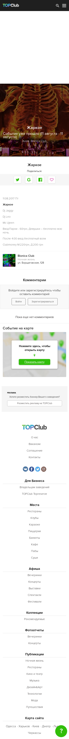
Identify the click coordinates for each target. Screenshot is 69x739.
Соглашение (35, 450)
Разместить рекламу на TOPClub (34, 403)
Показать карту (34, 362)
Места (34, 505)
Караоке (34, 524)
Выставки (34, 588)
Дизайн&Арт (35, 687)
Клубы (34, 517)
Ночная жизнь (26, 259)
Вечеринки (35, 575)
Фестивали (34, 601)
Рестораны (34, 511)
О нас (34, 437)
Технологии (34, 693)
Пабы (34, 551)
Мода (34, 700)
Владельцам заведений (34, 487)
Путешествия (34, 707)
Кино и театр (34, 673)
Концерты (34, 581)
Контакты (34, 457)
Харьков (24, 726)
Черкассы (34, 733)
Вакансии (34, 444)
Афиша (34, 569)
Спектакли (34, 595)
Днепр (46, 726)
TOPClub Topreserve (34, 493)
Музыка (34, 680)
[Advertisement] (34, 47)
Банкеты (34, 537)
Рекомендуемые (34, 619)
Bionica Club (39, 141)
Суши (34, 557)
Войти (18, 301)
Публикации (34, 654)
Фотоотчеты (34, 630)
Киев (36, 726)
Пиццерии (34, 531)
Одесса (11, 726)
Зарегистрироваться (43, 301)
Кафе (34, 544)
